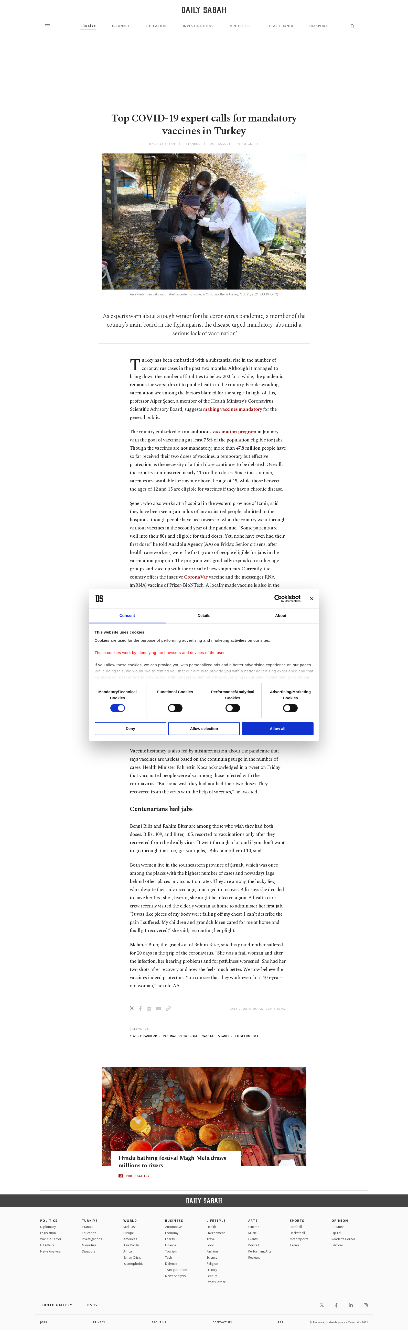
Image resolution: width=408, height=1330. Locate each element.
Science (212, 1257)
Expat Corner (280, 26)
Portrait (253, 1245)
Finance (170, 1245)
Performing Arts (259, 1251)
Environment (216, 1233)
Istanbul (121, 26)
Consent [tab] (127, 615)
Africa (127, 1251)
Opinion (339, 1220)
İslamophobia (133, 1263)
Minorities (240, 26)
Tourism (171, 1251)
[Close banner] (312, 599)
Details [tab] (204, 615)
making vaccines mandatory (232, 409)
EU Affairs (47, 1245)
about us (159, 1322)
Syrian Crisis (132, 1257)
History (212, 1270)
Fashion (212, 1251)
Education (156, 26)
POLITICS (49, 1220)
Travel (211, 1239)
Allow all (277, 728)
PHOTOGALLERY (137, 1176)
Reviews (254, 1257)
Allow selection (204, 728)
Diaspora (318, 26)
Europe (128, 1233)
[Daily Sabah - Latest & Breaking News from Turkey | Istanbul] (203, 10)
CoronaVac (196, 577)
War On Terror (50, 1239)
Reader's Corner (343, 1239)
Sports (297, 1220)
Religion (212, 1263)
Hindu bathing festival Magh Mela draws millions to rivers (175, 1162)
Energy (170, 1239)
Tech (168, 1257)
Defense (171, 1263)
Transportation (176, 1270)
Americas (130, 1239)
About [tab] (280, 615)
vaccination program (234, 432)
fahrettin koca (247, 1036)
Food (210, 1245)
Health (211, 1227)
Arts (253, 1220)
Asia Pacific (131, 1245)
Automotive (173, 1227)
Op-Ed (336, 1233)
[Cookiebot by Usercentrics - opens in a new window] (278, 599)
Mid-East (129, 1227)
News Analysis (50, 1251)
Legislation (48, 1233)
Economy (171, 1233)
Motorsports (299, 1239)
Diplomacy (48, 1227)
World (130, 1220)
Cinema (253, 1227)
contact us (222, 1322)
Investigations (198, 26)
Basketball (297, 1233)
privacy (99, 1322)
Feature (212, 1276)
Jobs (44, 1322)
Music (252, 1233)
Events (252, 1239)
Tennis (294, 1245)
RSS (280, 1322)
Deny (130, 728)
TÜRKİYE (88, 26)
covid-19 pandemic (144, 1036)
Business (174, 1220)
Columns (337, 1227)
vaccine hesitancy (216, 1036)
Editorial (337, 1245)
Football (296, 1227)
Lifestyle (216, 1220)
